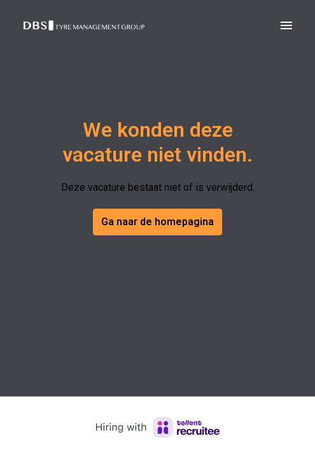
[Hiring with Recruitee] (158, 427)
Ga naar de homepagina (157, 222)
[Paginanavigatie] (286, 25)
